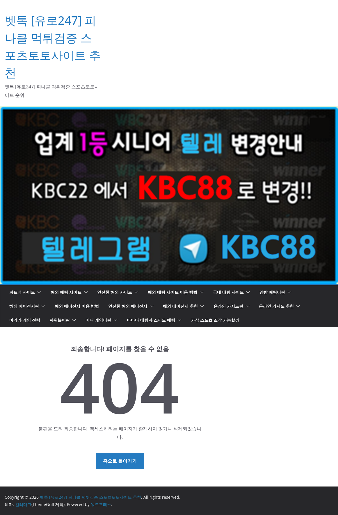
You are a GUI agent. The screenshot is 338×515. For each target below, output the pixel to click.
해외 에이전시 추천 (180, 306)
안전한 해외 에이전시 (127, 306)
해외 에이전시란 (24, 306)
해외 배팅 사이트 (66, 292)
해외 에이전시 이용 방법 (77, 306)
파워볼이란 (59, 320)
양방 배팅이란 (272, 292)
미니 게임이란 (98, 320)
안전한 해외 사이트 (114, 292)
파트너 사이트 (22, 292)
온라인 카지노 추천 (276, 306)
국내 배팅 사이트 (228, 292)
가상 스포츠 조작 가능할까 (215, 320)
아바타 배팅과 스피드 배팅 (151, 320)
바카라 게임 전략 (24, 320)
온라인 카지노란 (228, 306)
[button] (38, 292)
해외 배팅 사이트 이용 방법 (172, 292)
